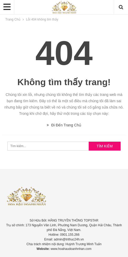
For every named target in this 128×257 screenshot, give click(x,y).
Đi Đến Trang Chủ (64, 125)
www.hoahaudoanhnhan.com (71, 249)
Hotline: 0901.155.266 (64, 235)
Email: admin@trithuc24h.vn (64, 239)
